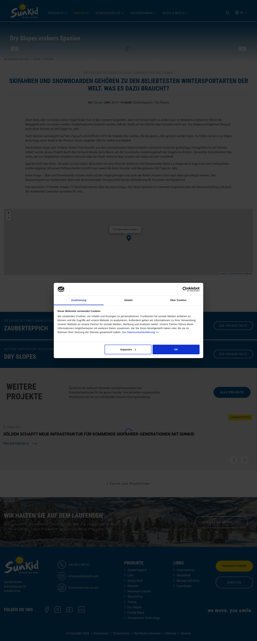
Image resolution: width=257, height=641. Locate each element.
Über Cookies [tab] (178, 300)
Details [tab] (128, 300)
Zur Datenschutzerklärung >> (140, 332)
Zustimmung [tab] (78, 300)
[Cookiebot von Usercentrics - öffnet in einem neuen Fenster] (185, 289)
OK (176, 349)
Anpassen (128, 349)
